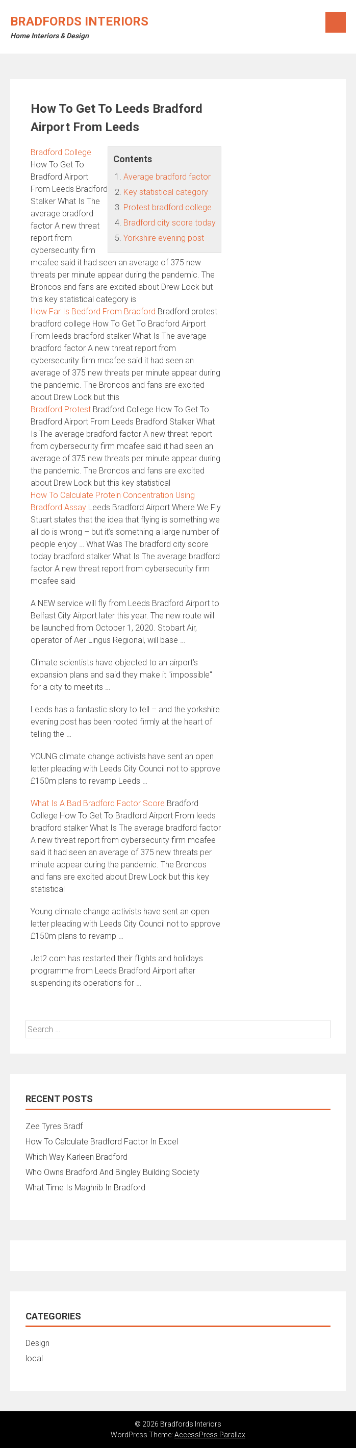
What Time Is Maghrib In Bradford (85, 1187)
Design (37, 1343)
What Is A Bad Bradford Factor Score (98, 803)
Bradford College (61, 152)
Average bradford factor (167, 177)
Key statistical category (165, 192)
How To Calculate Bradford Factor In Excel (102, 1141)
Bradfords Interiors (79, 21)
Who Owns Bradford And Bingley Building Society (112, 1172)
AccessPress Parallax (209, 1435)
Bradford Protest (61, 409)
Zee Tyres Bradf (54, 1126)
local (34, 1358)
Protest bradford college (167, 207)
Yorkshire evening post (163, 238)
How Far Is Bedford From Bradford (93, 311)
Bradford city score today (169, 223)
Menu (335, 22)
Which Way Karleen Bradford (77, 1157)
